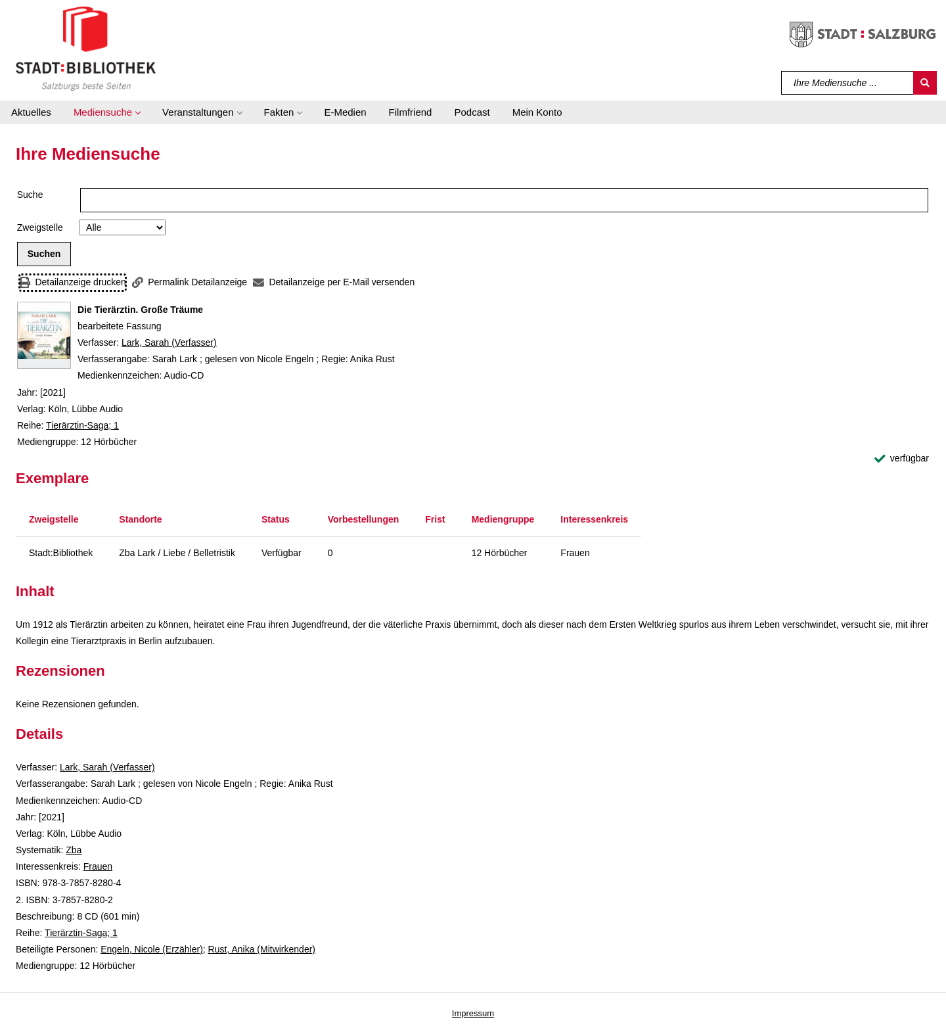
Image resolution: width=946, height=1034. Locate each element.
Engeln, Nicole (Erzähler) (152, 949)
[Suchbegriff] (848, 82)
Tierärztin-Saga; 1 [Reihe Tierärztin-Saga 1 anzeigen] (82, 425)
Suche (30, 194)
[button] (106, 112)
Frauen (97, 866)
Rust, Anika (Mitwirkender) (261, 949)
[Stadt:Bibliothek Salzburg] (86, 48)
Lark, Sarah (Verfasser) (169, 342)
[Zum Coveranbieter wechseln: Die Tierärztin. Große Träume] (44, 335)
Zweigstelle (40, 227)
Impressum (473, 1013)
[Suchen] (925, 83)
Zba (73, 850)
